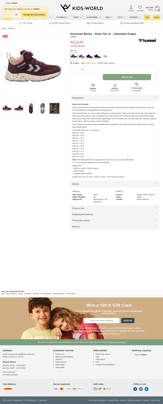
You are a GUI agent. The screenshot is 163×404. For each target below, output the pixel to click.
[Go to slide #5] (54, 108)
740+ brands (26, 23)
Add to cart (126, 77)
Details (75, 184)
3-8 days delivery (95, 23)
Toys (121, 17)
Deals (156, 17)
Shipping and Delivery (82, 214)
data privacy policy (118, 342)
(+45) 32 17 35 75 (16, 357)
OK (16, 15)
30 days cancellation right (132, 23)
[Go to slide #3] (30, 108)
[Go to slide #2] (18, 108)
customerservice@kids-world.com (21, 354)
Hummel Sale (70, 294)
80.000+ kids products (59, 23)
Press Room (100, 359)
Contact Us (60, 354)
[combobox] (120, 69)
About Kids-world (103, 354)
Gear (108, 17)
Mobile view (155, 400)
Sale (147, 17)
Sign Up (128, 320)
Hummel (36, 294)
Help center (60, 365)
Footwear (62, 17)
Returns (76, 226)
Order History (61, 362)
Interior (135, 17)
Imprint (123, 400)
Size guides (60, 367)
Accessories (93, 17)
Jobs (97, 357)
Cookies (146, 400)
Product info (78, 208)
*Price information (81, 220)
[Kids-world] (81, 8)
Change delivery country (34, 15)
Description (77, 98)
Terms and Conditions (97, 400)
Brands (11, 28)
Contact (7, 350)
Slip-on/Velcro (11, 294)
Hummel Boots (45, 294)
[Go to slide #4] (42, 108)
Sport (77, 17)
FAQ (97, 362)
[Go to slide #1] (7, 108)
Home (3, 28)
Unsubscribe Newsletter (105, 365)
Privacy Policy (113, 400)
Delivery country (134, 400)
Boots (20, 294)
